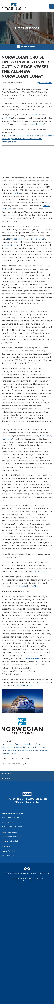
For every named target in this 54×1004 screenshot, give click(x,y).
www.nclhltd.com (25, 685)
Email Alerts (7, 773)
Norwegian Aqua (12, 245)
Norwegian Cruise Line (10, 818)
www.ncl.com (41, 571)
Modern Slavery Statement (19, 878)
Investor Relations (8, 851)
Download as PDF (44, 83)
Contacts (7, 778)
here (20, 557)
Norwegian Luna (36, 124)
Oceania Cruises (8, 822)
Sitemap (40, 880)
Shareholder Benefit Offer (11, 837)
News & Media (27, 46)
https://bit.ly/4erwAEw (28, 586)
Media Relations (8, 855)
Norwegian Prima (15, 239)
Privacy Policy (39, 878)
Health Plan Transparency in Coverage (24, 880)
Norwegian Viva (36, 239)
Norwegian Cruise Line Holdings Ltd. (26, 873)
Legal (30, 878)
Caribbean (18, 193)
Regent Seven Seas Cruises (12, 827)
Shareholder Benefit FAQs (11, 841)
